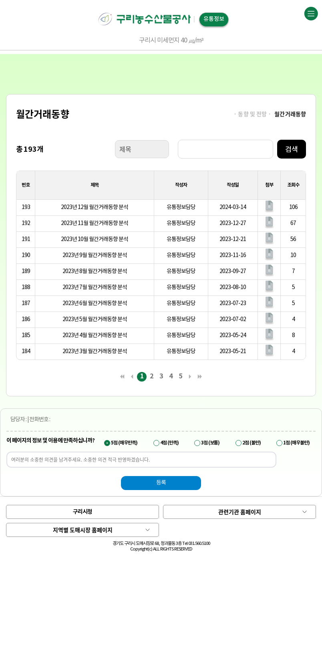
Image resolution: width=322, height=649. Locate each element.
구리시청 (82, 511)
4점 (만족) (169, 443)
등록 (161, 483)
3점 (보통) (210, 443)
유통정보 (213, 19)
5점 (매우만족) (124, 443)
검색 (291, 149)
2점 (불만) (251, 443)
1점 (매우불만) (296, 443)
